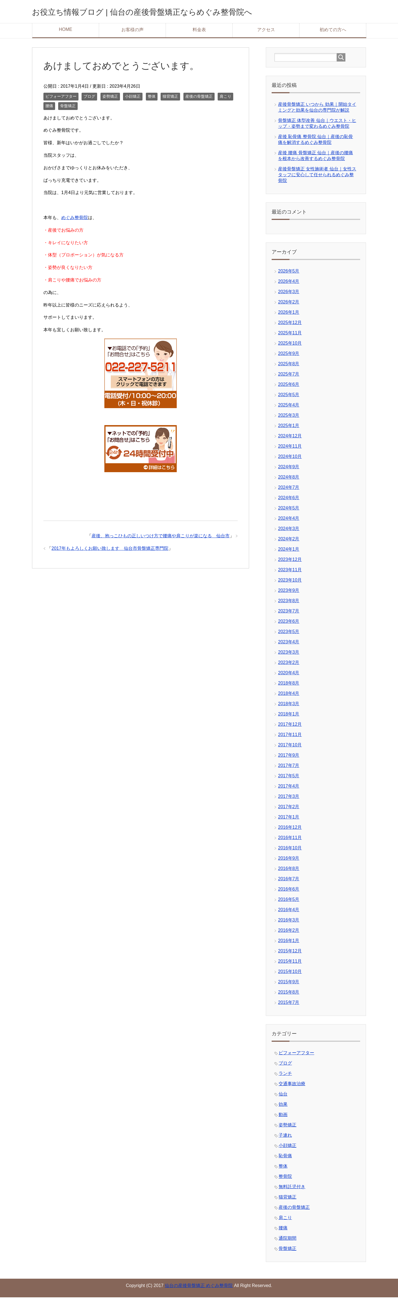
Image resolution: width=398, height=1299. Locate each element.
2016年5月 (288, 901)
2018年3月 (288, 705)
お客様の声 (132, 31)
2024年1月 (288, 550)
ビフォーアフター (61, 98)
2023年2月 (288, 664)
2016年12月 (290, 829)
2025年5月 (288, 396)
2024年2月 (288, 540)
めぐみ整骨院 (74, 219)
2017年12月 (290, 726)
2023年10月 (290, 581)
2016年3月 (288, 921)
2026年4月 (288, 283)
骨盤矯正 (68, 107)
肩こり (225, 98)
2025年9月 (288, 355)
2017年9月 (288, 756)
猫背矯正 (170, 98)
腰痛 (49, 107)
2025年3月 (288, 417)
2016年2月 (288, 932)
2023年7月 (288, 612)
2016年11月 (290, 839)
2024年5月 (288, 509)
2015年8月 (288, 993)
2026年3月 (288, 293)
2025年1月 (288, 427)
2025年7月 (288, 375)
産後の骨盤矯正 (199, 98)
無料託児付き (292, 1188)
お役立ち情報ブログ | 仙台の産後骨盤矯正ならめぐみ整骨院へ (173, 12)
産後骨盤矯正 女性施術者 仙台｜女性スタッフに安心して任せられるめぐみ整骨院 (317, 176)
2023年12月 (290, 561)
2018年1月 (288, 715)
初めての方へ (333, 31)
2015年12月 (290, 952)
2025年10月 (290, 344)
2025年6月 (288, 386)
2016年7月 (288, 880)
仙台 (283, 1095)
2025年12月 (290, 324)
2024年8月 (288, 478)
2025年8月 (288, 365)
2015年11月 (290, 962)
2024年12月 (290, 437)
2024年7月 (288, 489)
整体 (152, 98)
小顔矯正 (133, 98)
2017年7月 (288, 767)
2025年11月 (290, 334)
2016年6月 (288, 890)
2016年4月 (288, 911)
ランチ (285, 1075)
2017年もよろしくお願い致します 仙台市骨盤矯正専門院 (109, 550)
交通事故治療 (292, 1085)
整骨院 (285, 1178)
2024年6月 (288, 499)
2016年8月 (288, 870)
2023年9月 (288, 592)
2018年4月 (288, 695)
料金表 (199, 31)
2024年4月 (288, 520)
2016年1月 (288, 942)
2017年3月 (288, 798)
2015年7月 (288, 1004)
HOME (65, 31)
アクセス (266, 31)
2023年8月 (288, 602)
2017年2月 (288, 808)
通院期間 (287, 1239)
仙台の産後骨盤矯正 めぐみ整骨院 (199, 1287)
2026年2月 (288, 303)
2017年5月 (288, 777)
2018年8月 (288, 684)
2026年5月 (288, 272)
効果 (283, 1106)
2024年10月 (290, 458)
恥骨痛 (285, 1157)
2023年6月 (288, 623)
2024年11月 (290, 447)
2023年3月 (288, 653)
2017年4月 (288, 787)
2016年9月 (288, 859)
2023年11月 (290, 571)
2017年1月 (288, 818)
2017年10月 (290, 746)
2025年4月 (288, 406)
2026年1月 (288, 314)
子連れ (285, 1136)
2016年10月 (290, 849)
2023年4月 (288, 643)
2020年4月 (288, 674)
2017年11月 (290, 736)
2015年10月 (290, 973)
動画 (283, 1116)
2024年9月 (288, 468)
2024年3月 (288, 530)
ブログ (89, 98)
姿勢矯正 (110, 98)
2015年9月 (288, 983)
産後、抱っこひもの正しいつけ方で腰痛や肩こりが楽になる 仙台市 (161, 537)
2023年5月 (288, 633)
